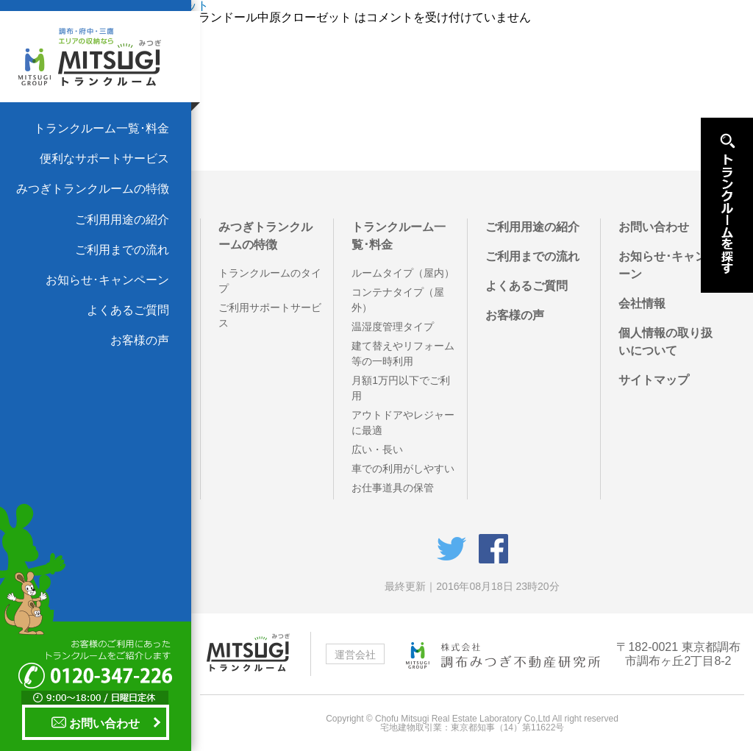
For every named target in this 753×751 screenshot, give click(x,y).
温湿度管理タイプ (392, 326)
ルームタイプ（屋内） (402, 273)
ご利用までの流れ (122, 249)
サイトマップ (653, 380)
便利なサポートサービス (104, 158)
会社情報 (641, 303)
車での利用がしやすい (402, 468)
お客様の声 (139, 340)
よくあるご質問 (128, 310)
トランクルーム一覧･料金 (101, 128)
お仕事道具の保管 (392, 488)
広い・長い (377, 449)
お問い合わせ (95, 722)
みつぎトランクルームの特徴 (92, 188)
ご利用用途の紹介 (122, 219)
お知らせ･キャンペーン (107, 280)
